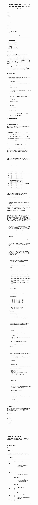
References (9, 24)
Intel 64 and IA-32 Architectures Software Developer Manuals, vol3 (20, 453)
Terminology (9, 13)
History (8, 25)
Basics (8, 12)
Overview (8, 14)
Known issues (9, 23)
